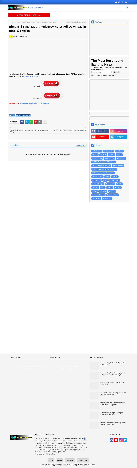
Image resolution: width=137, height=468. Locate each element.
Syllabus (103, 191)
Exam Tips (97, 180)
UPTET (113, 191)
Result (119, 187)
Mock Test (111, 184)
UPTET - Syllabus (99, 195)
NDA (120, 184)
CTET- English (98, 162)
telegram (120, 137)
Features (38, 8)
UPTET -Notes (113, 195)
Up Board (97, 198)
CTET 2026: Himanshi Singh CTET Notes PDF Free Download (113, 394)
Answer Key (109, 151)
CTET (120, 155)
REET (110, 187)
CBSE (112, 155)
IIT (106, 180)
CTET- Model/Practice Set (102, 166)
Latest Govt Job (98, 184)
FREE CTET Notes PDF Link (29, 15)
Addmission (97, 151)
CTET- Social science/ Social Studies (105, 169)
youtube (102, 137)
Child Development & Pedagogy (104, 173)
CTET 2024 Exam (31, 76)
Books (104, 155)
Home (30, 8)
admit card (108, 198)
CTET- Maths (111, 162)
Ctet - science (98, 176)
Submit (116, 72)
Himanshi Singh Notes (22, 22)
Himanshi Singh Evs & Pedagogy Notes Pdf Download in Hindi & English (113, 374)
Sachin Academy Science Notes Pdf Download (112, 384)
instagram (120, 131)
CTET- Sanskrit (118, 166)
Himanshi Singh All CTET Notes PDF (34, 103)
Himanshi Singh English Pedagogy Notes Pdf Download (111, 414)
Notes (96, 187)
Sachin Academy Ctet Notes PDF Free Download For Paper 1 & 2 (112, 404)
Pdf (103, 187)
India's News (115, 180)
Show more (81, 145)
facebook (101, 131)
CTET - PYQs (110, 158)
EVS (108, 176)
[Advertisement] (25, 58)
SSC (95, 191)
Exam (115, 176)
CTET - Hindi (98, 158)
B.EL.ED (120, 151)
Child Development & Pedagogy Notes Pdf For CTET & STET (113, 424)
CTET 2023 (121, 158)
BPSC (95, 155)
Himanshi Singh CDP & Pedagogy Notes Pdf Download (113, 364)
